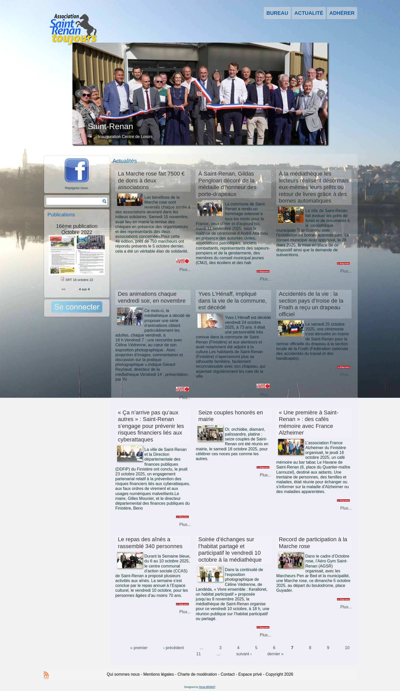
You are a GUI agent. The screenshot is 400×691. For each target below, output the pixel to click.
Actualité (308, 13)
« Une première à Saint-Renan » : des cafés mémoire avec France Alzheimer (309, 422)
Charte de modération (197, 674)
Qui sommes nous (123, 674)
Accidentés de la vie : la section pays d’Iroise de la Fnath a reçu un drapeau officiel (311, 304)
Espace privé (250, 674)
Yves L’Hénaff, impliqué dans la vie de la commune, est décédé (232, 301)
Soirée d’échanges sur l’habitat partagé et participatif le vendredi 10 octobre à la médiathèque (229, 549)
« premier (139, 648)
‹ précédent (173, 648)
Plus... (185, 269)
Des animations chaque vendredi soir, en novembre (151, 297)
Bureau (277, 13)
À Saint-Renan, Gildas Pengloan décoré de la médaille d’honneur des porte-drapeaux (227, 183)
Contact (228, 674)
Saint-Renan (110, 126)
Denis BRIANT (207, 687)
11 (198, 654)
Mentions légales (158, 674)
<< (63, 289)
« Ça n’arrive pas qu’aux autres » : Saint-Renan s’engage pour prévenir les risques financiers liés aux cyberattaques (151, 426)
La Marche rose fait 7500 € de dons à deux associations (151, 180)
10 (347, 648)
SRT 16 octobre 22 (79, 280)
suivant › (244, 654)
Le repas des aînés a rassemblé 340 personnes (150, 542)
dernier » (275, 654)
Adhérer (342, 13)
